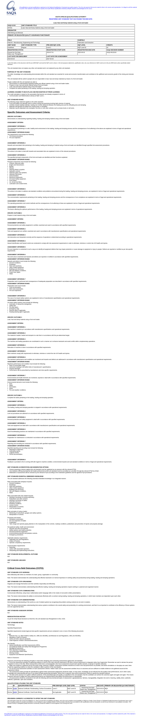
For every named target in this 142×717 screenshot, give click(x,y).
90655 (15, 692)
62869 (15, 688)
